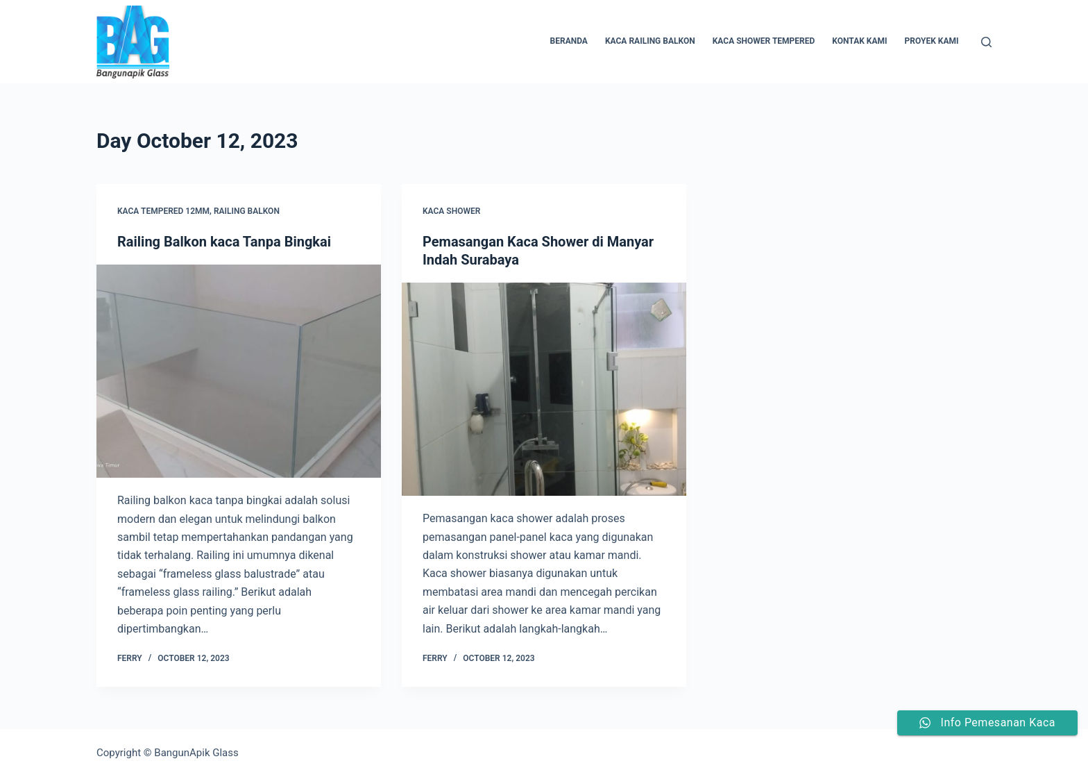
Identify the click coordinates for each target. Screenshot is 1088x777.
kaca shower (451, 211)
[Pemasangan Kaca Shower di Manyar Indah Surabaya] (544, 389)
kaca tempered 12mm (163, 211)
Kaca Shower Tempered (764, 41)
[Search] (986, 42)
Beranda (569, 41)
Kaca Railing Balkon (650, 41)
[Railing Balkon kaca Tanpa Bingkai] (238, 371)
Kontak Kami (859, 41)
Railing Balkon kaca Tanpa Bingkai (224, 241)
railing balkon (247, 211)
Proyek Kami (932, 41)
